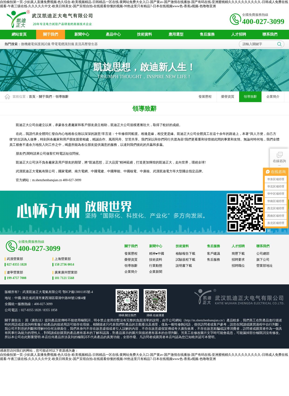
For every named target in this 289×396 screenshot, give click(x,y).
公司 (58, 292)
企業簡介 (272, 96)
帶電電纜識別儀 (62, 44)
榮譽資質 (227, 96)
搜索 (279, 44)
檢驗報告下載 (185, 253)
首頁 (32, 96)
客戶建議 (213, 253)
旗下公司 (262, 259)
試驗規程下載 (185, 259)
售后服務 (213, 259)
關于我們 (45, 96)
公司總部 (262, 253)
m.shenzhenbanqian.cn (47, 180)
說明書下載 (184, 265)
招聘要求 (238, 259)
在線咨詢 (279, 157)
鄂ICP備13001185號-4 (77, 292)
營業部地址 (264, 265)
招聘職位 (238, 265)
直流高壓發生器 (86, 44)
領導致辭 (62, 96)
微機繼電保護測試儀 (35, 44)
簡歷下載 (238, 253)
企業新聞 (155, 271)
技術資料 (155, 259)
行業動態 (155, 265)
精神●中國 (156, 253)
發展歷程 (205, 96)
